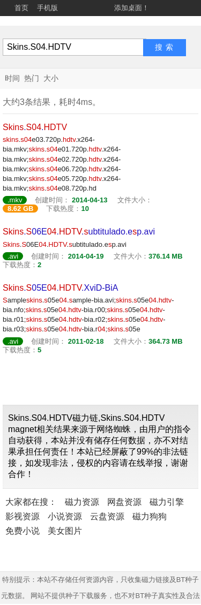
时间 (12, 78)
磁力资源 (82, 501)
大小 (50, 78)
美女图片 (65, 530)
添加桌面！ (131, 8)
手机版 (47, 8)
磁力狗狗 (149, 516)
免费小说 (22, 530)
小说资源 (65, 516)
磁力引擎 (167, 501)
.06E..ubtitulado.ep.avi (79, 231)
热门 (31, 78)
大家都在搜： (31, 501)
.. (35, 127)
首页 (21, 8)
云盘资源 (107, 516)
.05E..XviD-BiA (60, 287)
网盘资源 (124, 501)
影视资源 (22, 516)
